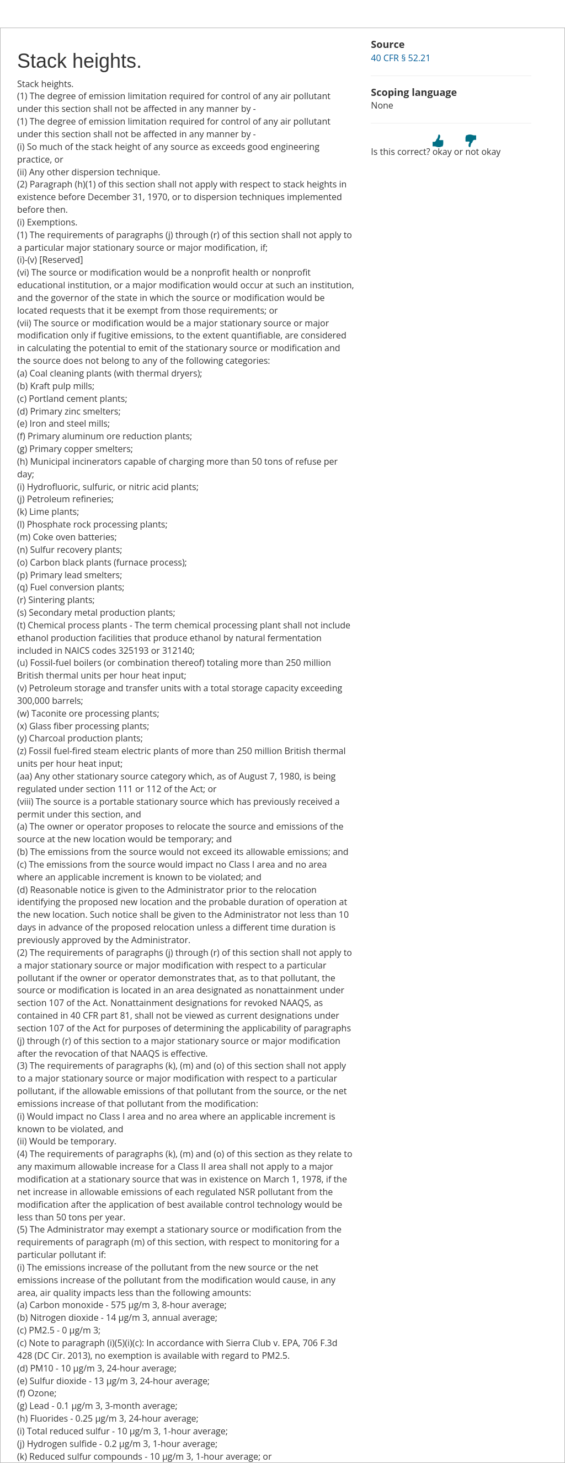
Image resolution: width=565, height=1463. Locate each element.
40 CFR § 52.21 (400, 58)
